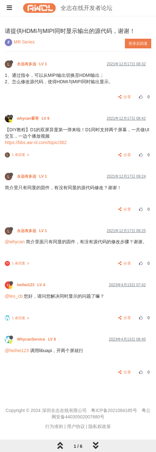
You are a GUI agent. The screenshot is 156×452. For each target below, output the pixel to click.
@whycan (15, 241)
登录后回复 (138, 43)
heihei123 (31, 285)
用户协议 (76, 426)
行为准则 (54, 426)
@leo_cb (13, 296)
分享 (125, 97)
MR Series (24, 41)
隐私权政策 (99, 426)
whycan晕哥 (33, 118)
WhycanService (37, 339)
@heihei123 (17, 350)
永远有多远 (32, 64)
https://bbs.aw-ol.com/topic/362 (36, 142)
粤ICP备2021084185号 (114, 410)
